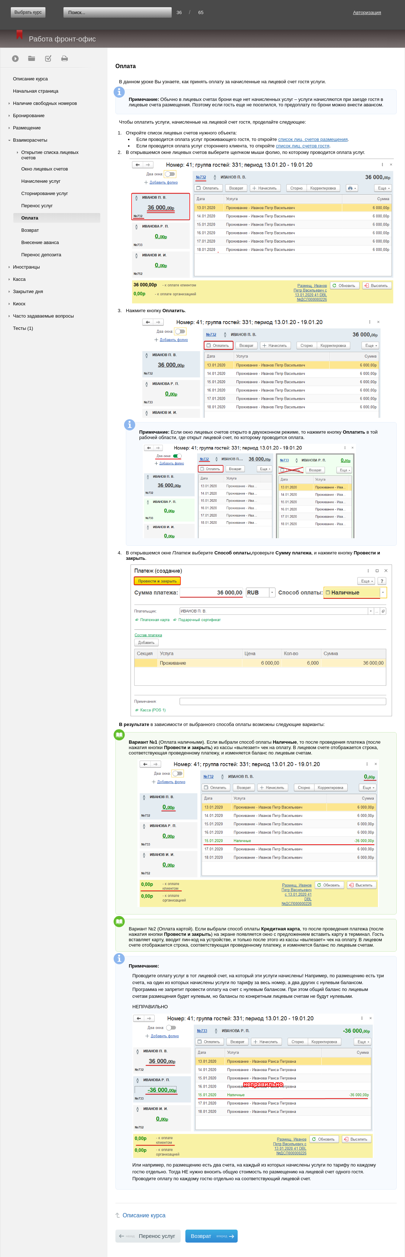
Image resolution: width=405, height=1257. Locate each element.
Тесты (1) (23, 328)
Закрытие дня (28, 291)
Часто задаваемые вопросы (43, 316)
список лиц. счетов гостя (302, 146)
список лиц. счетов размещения (313, 139)
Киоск (19, 303)
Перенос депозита (41, 254)
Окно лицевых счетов (44, 169)
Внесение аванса (40, 242)
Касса (19, 279)
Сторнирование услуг (44, 193)
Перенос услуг (37, 205)
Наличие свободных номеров (45, 103)
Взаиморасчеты (30, 140)
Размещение (27, 127)
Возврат (30, 230)
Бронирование (29, 115)
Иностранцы (26, 267)
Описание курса (30, 78)
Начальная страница (35, 91)
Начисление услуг (41, 181)
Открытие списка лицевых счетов (50, 155)
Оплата (29, 218)
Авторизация (367, 12)
